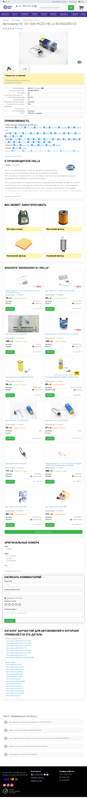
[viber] (8, 790)
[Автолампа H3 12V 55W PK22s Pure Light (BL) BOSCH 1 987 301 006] (63, 326)
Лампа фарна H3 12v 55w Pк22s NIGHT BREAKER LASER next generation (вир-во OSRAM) (63, 468)
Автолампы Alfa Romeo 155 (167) (18, 651)
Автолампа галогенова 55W (16, 336)
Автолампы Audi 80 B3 (14, 679)
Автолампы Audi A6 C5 (14, 693)
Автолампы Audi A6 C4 (14, 691)
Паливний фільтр (56, 257)
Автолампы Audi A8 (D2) (15, 696)
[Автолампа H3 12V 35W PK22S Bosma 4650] (63, 413)
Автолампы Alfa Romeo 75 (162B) (18, 658)
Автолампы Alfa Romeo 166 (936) (18, 655)
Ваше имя (8, 586)
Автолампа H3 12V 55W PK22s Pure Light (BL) (62, 336)
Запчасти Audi (10, 667)
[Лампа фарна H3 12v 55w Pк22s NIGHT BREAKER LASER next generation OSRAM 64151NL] (63, 457)
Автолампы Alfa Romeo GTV (16, 660)
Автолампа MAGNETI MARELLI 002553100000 (62, 380)
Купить (10, 310)
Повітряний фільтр (17, 257)
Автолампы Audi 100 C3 (15, 672)
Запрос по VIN (36, 786)
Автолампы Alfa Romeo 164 (16, 653)
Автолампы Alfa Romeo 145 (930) (18, 646)
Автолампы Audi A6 (13, 689)
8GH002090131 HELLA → (14, 83)
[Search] (71, 7)
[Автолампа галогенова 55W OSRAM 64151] (23, 326)
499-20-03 (24, 6)
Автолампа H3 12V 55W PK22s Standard (60, 292)
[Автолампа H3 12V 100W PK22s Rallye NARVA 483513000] (23, 369)
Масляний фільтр (56, 229)
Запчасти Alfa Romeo (13, 643)
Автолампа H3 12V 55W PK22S (17, 424)
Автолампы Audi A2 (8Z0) (15, 686)
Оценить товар (10, 606)
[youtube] (4, 790)
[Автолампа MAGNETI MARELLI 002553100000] (63, 369)
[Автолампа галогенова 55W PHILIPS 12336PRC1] (23, 457)
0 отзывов (19, 28)
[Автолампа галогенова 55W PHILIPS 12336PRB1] (63, 501)
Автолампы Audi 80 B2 (14, 677)
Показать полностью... (13, 156)
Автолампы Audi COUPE (15, 698)
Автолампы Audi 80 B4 (14, 681)
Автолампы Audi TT (13, 700)
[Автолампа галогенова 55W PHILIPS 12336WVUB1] (23, 501)
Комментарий (10, 614)
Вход (81, 2)
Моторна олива (15, 229)
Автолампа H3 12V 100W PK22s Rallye (20, 380)
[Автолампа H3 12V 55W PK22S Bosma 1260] (23, 413)
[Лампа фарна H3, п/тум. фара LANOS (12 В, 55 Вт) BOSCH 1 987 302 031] (23, 282)
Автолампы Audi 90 (13, 684)
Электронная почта (12, 594)
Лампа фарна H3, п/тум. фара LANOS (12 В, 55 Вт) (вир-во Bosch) (23, 293)
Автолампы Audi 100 (14, 670)
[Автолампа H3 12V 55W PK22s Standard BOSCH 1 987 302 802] (63, 282)
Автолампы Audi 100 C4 (15, 674)
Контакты (72, 2)
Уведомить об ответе (13, 603)
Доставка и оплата (60, 2)
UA (5, 2)
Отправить (10, 626)
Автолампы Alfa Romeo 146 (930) (18, 648)
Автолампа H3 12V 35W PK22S (57, 424)
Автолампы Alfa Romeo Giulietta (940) (20, 662)
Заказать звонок (37, 782)
